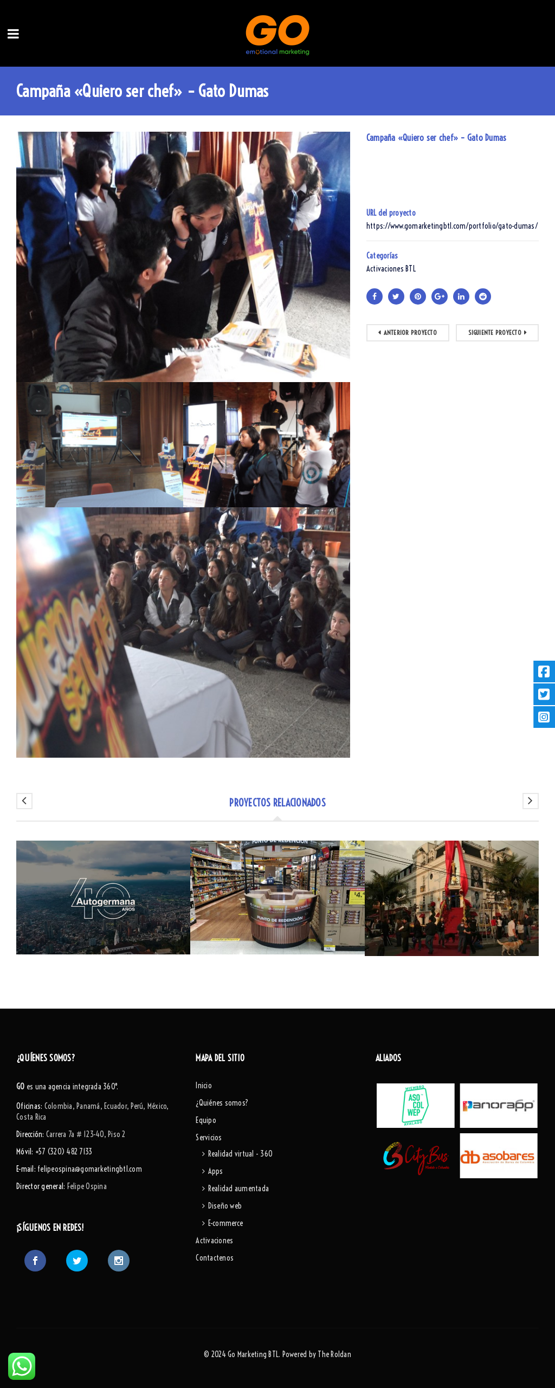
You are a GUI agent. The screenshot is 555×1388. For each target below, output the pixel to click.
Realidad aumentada (238, 1188)
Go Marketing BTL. (254, 1354)
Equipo (206, 1120)
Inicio (204, 1085)
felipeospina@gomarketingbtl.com (89, 1169)
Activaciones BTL (391, 269)
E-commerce (225, 1223)
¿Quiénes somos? (222, 1103)
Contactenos (215, 1258)
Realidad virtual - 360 (240, 1154)
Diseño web (225, 1206)
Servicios (209, 1137)
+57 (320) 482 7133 (64, 1152)
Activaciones (214, 1240)
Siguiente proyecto (494, 332)
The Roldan (334, 1354)
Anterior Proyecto (410, 332)
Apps (215, 1171)
